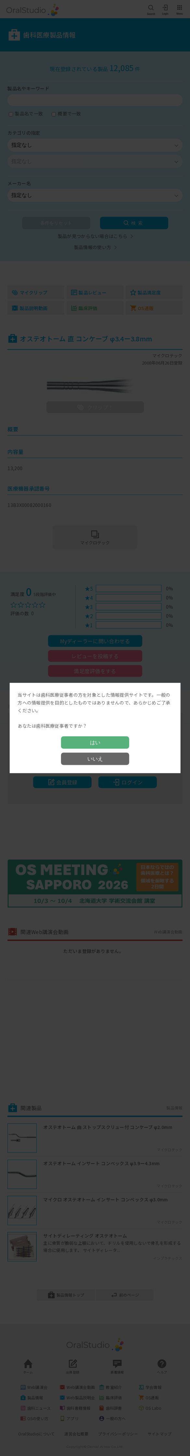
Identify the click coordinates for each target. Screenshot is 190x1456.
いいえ (95, 758)
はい (95, 742)
